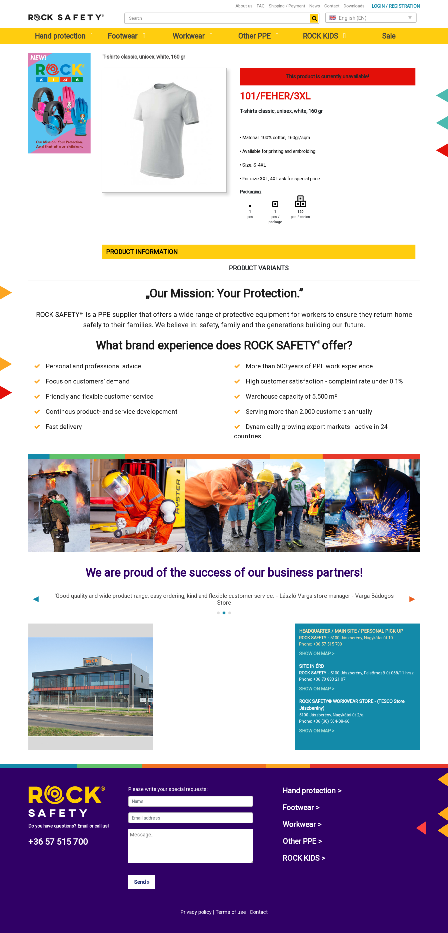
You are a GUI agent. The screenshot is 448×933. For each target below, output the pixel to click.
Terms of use (231, 912)
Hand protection (60, 36)
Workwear (189, 36)
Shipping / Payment (287, 6)
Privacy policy (197, 912)
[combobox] (221, 18)
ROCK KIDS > (304, 858)
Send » (141, 882)
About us (244, 6)
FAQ (261, 6)
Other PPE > (302, 841)
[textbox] (215, 18)
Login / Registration (396, 6)
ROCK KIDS (320, 36)
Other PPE (254, 36)
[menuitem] (59, 36)
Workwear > (302, 824)
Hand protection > (312, 790)
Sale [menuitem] (388, 36)
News (314, 6)
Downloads (354, 6)
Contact (331, 6)
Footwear (122, 36)
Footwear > (301, 807)
